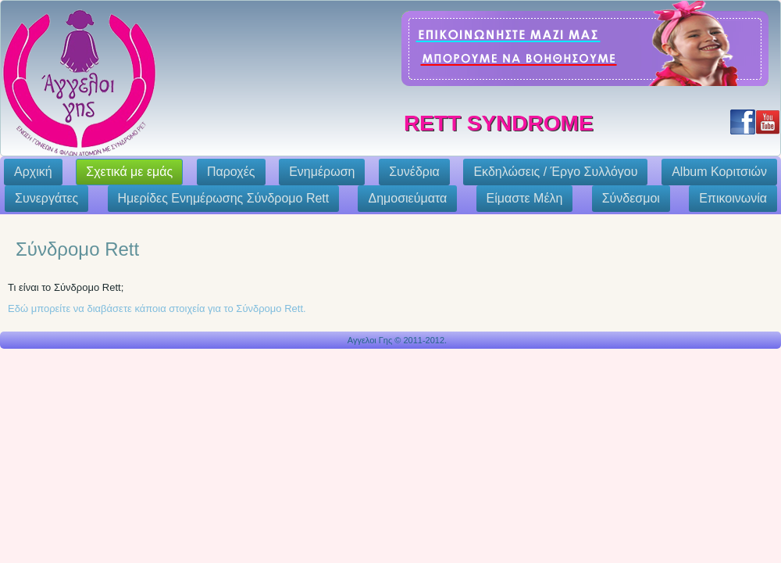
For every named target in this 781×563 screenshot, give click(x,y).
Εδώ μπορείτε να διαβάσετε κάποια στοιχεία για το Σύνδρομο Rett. (157, 308)
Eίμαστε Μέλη (525, 198)
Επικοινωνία (733, 198)
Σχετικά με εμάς (129, 171)
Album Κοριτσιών (719, 171)
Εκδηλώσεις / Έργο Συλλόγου (555, 171)
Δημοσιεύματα (407, 198)
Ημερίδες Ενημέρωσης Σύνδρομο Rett (224, 198)
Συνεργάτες (46, 198)
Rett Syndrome (499, 123)
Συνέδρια (414, 171)
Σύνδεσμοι (631, 198)
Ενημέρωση (322, 171)
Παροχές (231, 171)
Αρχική (33, 171)
